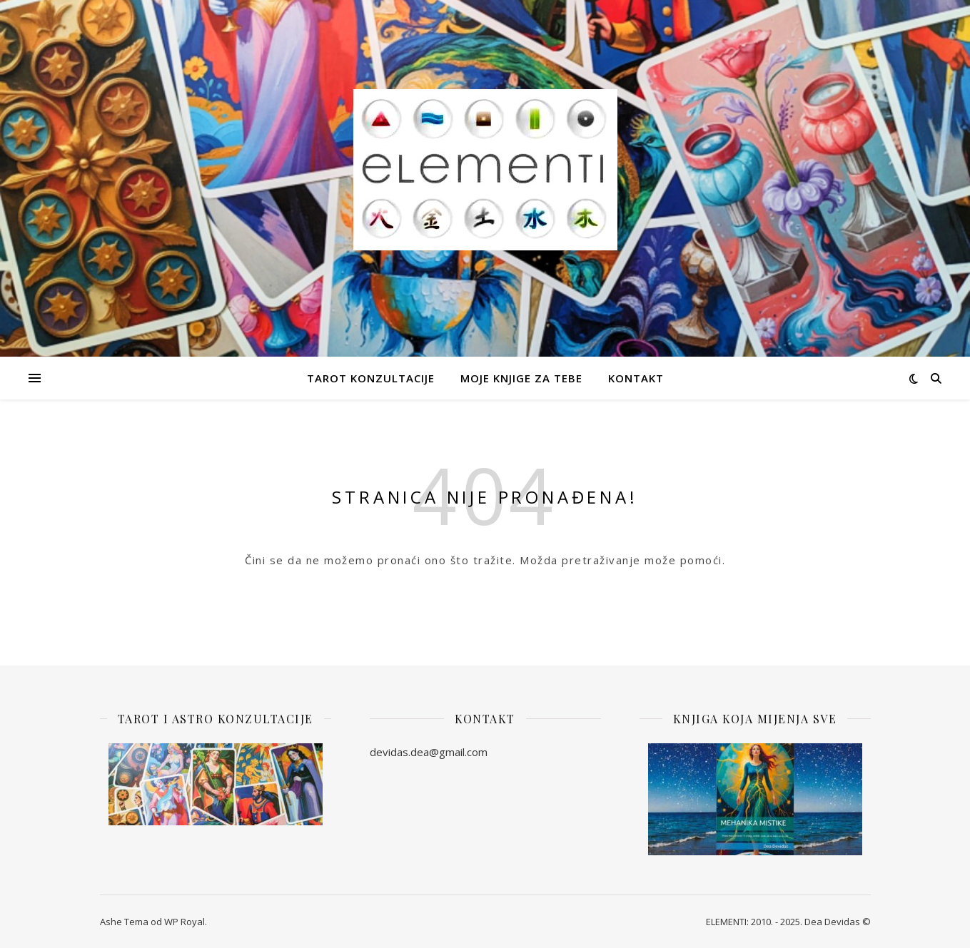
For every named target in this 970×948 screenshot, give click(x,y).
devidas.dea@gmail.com (428, 752)
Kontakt (636, 378)
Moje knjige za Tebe (521, 378)
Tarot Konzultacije (371, 378)
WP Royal (184, 921)
